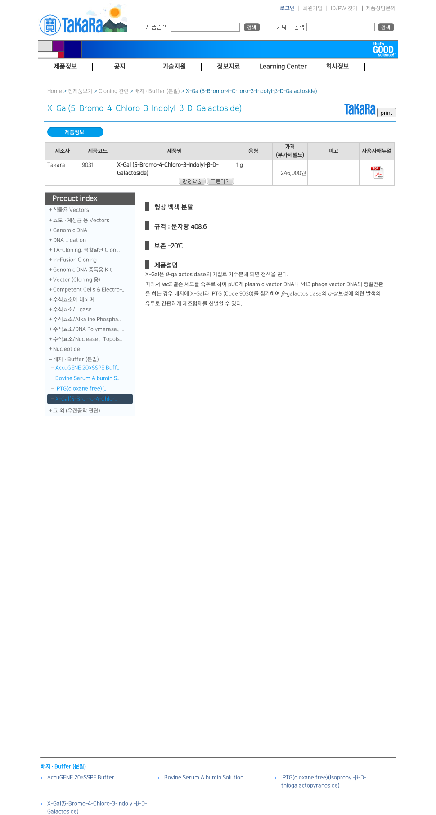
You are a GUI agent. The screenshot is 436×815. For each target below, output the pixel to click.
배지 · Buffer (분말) (157, 91)
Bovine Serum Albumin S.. (87, 378)
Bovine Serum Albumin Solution (203, 777)
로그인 (287, 8)
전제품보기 (80, 91)
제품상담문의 (381, 8)
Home (54, 91)
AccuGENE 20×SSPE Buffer (80, 777)
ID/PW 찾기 (344, 8)
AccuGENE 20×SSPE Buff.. (87, 368)
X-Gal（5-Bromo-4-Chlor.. (86, 399)
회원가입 (313, 8)
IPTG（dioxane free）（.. (81, 389)
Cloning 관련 (114, 91)
